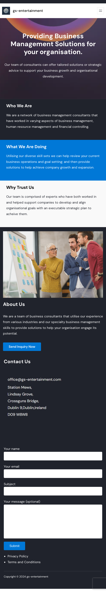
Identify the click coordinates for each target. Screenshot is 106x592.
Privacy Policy (18, 556)
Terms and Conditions (24, 562)
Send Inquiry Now (22, 347)
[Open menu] (100, 10)
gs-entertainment (28, 10)
